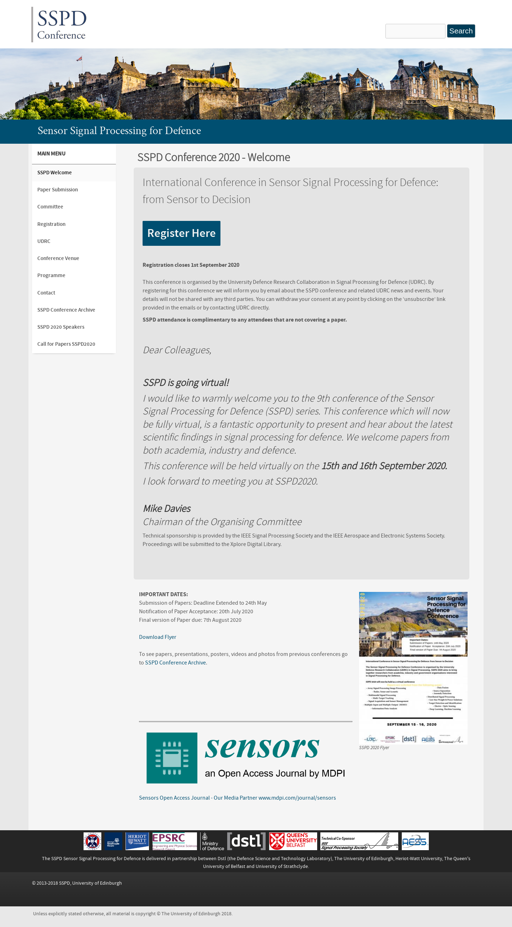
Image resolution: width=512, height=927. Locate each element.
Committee (50, 207)
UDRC (43, 241)
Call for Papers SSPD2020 (66, 344)
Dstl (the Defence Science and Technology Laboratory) (275, 858)
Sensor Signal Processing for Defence (119, 131)
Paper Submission (57, 190)
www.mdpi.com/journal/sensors (297, 797)
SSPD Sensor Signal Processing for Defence (96, 858)
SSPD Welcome (54, 172)
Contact (46, 293)
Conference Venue (58, 258)
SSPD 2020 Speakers (60, 327)
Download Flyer (157, 637)
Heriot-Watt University (418, 858)
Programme (51, 275)
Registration (51, 224)
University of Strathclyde (282, 866)
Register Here (181, 233)
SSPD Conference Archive (175, 662)
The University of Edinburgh (363, 858)
